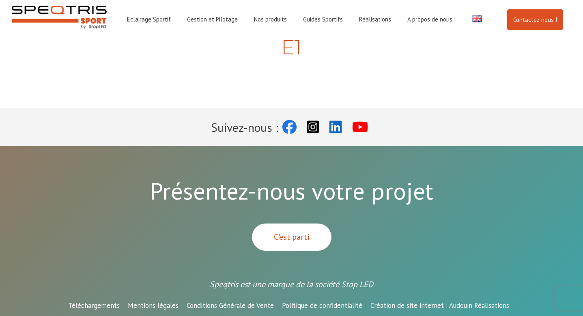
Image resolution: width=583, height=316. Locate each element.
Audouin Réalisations (439, 305)
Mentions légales (153, 305)
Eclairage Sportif (149, 19)
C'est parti (292, 237)
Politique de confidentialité (322, 305)
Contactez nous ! (535, 20)
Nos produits (270, 19)
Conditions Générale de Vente (230, 305)
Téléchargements (94, 305)
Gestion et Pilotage (212, 19)
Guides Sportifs (323, 19)
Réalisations (375, 19)
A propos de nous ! (431, 19)
